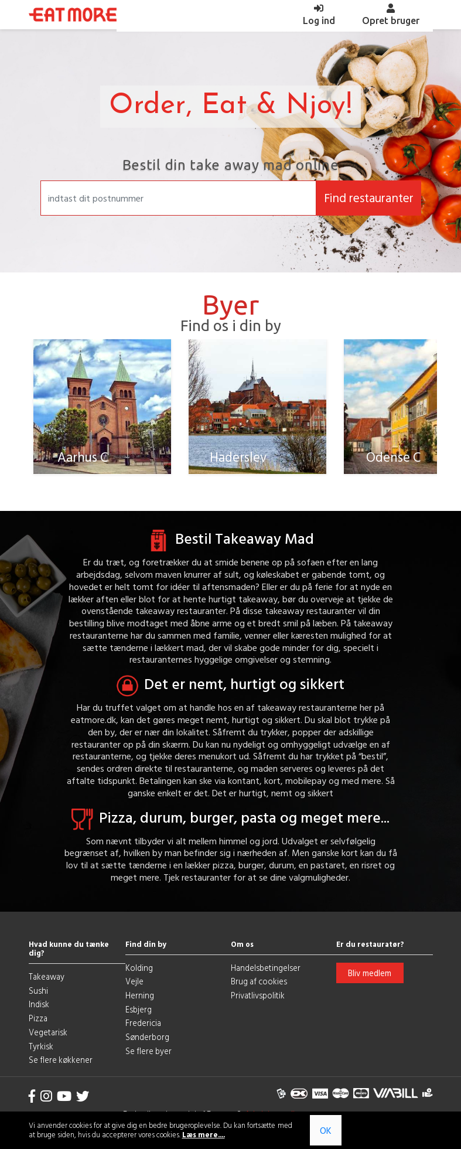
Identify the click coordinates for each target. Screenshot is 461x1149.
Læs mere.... (203, 1134)
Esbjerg (138, 1008)
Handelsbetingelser (265, 966)
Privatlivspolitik (258, 994)
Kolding (139, 966)
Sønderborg (147, 1036)
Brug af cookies (259, 980)
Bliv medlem (369, 972)
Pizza (38, 1017)
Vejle (134, 980)
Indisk (39, 1003)
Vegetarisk (48, 1031)
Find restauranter (369, 198)
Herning (139, 994)
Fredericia (143, 1022)
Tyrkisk (41, 1045)
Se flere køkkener (61, 1059)
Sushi (38, 989)
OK (326, 1130)
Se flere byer (148, 1050)
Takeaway (46, 975)
